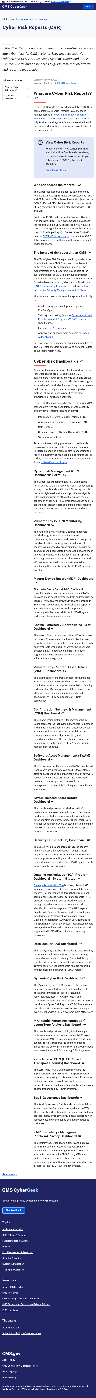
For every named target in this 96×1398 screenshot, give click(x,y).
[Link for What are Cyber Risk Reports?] (36, 98)
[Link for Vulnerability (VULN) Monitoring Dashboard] (53, 525)
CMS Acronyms (10, 1293)
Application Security (12, 1229)
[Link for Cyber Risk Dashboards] (81, 361)
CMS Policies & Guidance (14, 1235)
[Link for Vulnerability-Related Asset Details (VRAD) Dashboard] (64, 671)
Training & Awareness (13, 1270)
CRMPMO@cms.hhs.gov (65, 83)
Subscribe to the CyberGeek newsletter (21, 1333)
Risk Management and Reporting (31, 19)
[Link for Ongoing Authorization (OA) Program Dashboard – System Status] (78, 879)
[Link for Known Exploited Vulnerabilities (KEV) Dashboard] (53, 629)
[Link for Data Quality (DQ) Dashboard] (80, 944)
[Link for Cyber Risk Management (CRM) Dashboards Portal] (64, 475)
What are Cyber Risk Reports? (11, 88)
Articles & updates (11, 1327)
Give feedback (14, 1210)
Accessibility (8, 1360)
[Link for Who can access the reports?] (79, 185)
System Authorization (13, 1264)
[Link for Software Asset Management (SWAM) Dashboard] (53, 760)
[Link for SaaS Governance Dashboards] (81, 1098)
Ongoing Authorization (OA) (49, 885)
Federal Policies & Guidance (16, 1241)
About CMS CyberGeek (13, 1287)
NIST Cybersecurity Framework (51, 286)
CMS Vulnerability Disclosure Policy (20, 1366)
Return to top (9, 1174)
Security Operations (12, 1258)
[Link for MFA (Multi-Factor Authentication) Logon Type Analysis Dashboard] (84, 1025)
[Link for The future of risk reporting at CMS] (89, 253)
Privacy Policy (9, 1377)
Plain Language (10, 1371)
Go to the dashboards (57, 170)
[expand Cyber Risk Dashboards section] (27, 97)
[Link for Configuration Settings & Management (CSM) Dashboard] (63, 714)
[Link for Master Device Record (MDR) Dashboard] (36, 583)
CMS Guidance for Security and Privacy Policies (26, 1304)
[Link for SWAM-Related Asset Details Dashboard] (53, 802)
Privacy (6, 1247)
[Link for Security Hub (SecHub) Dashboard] (88, 841)
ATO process (60, 328)
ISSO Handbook (10, 1310)
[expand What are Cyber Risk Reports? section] (27, 88)
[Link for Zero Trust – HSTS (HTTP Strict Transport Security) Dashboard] (83, 1063)
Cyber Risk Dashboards (10, 97)
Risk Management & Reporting (17, 1252)
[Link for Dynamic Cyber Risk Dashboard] (83, 979)
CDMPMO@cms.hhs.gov (56, 236)
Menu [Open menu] (88, 7)
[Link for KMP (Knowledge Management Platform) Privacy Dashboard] (80, 1137)
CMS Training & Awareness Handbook (20, 1298)
